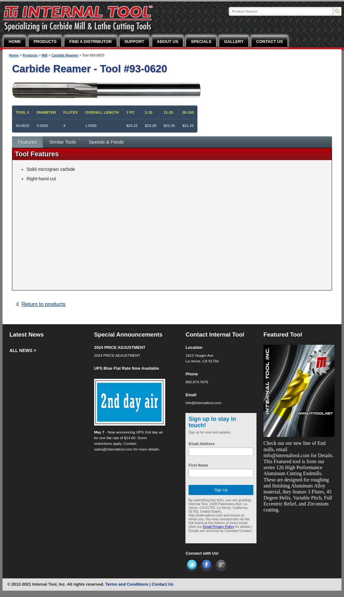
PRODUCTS (45, 41)
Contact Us (162, 584)
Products (30, 55)
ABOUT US (167, 41)
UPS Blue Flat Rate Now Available (126, 368)
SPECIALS (201, 41)
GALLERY (234, 41)
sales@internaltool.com (113, 449)
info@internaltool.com (203, 403)
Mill (44, 55)
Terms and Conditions (126, 584)
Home (14, 55)
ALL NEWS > (22, 350)
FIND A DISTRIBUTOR (90, 41)
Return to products (43, 304)
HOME (15, 41)
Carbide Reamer (64, 55)
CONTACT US (269, 41)
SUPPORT (134, 41)
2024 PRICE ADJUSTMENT (119, 347)
